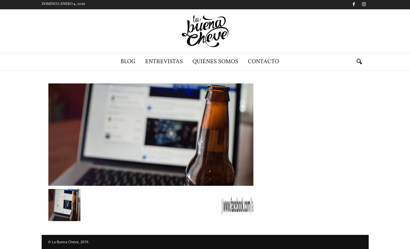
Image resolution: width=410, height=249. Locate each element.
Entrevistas (164, 62)
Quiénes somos (215, 62)
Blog (127, 62)
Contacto (263, 62)
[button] (359, 62)
